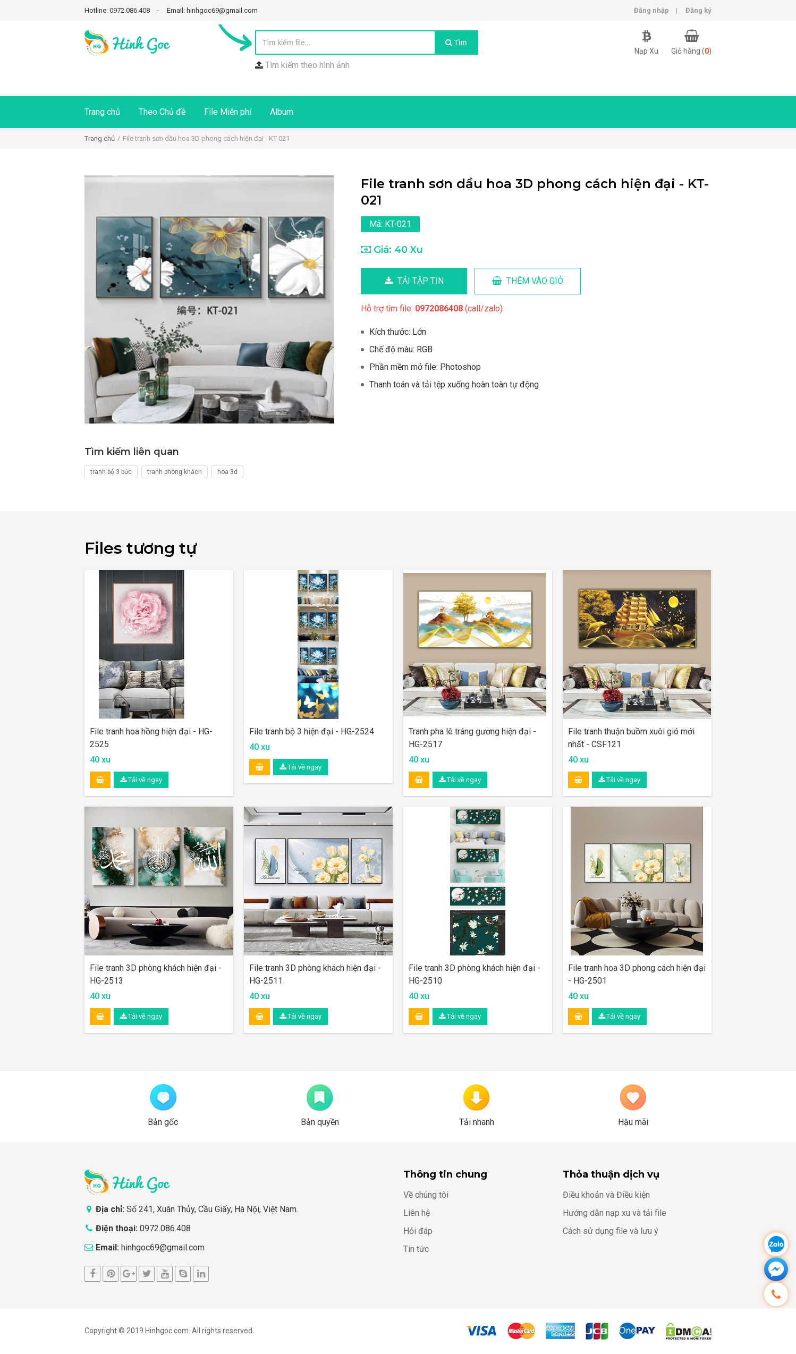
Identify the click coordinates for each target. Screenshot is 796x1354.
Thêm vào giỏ (527, 281)
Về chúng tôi (425, 1195)
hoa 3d (227, 472)
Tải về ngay (141, 780)
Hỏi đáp (418, 1231)
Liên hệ (416, 1213)
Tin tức (416, 1249)
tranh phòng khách (174, 472)
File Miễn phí (227, 112)
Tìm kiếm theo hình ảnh (307, 65)
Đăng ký (698, 10)
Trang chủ (102, 112)
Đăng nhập (651, 10)
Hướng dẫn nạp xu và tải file (614, 1213)
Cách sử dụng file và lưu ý (610, 1231)
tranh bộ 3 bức (111, 472)
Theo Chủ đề (162, 112)
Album (281, 112)
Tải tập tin (414, 281)
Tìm (456, 42)
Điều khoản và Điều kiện (606, 1195)
